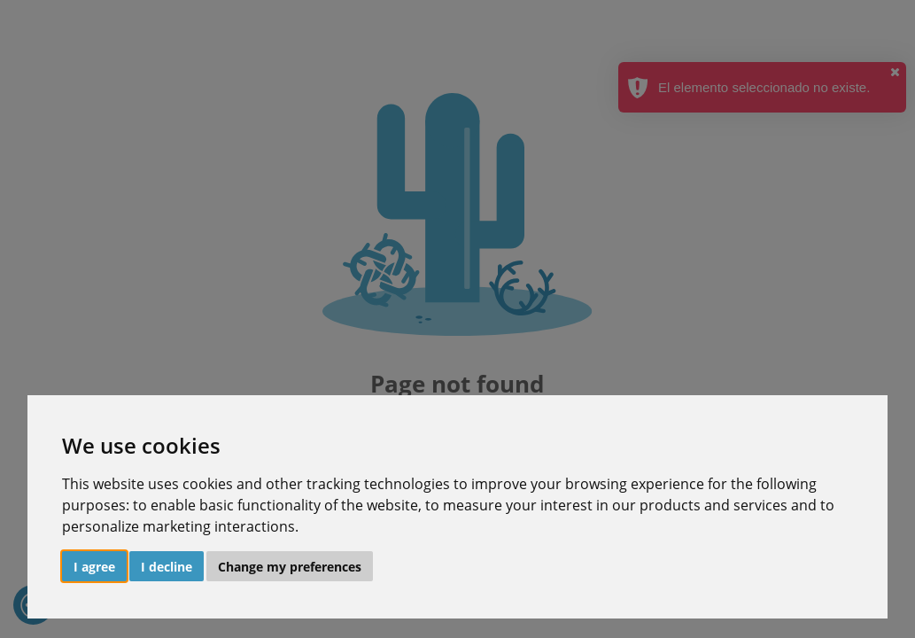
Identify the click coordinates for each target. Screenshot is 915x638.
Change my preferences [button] (289, 566)
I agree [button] (94, 566)
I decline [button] (166, 566)
